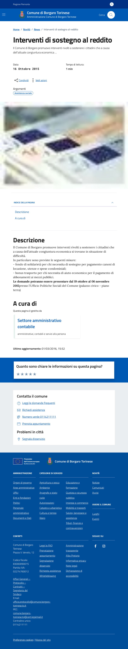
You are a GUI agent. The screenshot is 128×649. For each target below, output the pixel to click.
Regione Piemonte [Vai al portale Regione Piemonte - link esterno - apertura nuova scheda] (21, 4)
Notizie (96, 482)
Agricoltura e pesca (49, 482)
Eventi (95, 519)
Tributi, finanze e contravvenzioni (74, 525)
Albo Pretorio (72, 555)
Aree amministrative (23, 488)
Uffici (15, 493)
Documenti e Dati (22, 518)
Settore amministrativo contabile (39, 323)
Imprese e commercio (77, 503)
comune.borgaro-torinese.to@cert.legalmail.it (28, 615)
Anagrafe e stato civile (48, 495)
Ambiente (45, 488)
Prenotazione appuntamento (47, 553)
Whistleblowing (48, 576)
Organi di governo (22, 482)
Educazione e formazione (73, 485)
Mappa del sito (43, 640)
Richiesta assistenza (50, 571)
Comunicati (98, 488)
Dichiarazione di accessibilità (74, 573)
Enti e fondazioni (22, 498)
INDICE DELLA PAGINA (64, 203)
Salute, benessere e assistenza (76, 515)
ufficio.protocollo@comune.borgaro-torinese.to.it (32, 603)
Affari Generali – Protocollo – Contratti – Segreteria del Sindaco (21, 586)
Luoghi (95, 514)
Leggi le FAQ (46, 545)
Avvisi (95, 493)
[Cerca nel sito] (111, 15)
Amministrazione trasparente (75, 548)
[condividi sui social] (21, 80)
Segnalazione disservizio (47, 563)
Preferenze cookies (23, 640)
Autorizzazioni (47, 503)
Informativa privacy (76, 561)
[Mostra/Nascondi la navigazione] (4, 14)
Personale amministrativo (21, 510)
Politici (16, 503)
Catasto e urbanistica (51, 508)
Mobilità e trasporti (76, 508)
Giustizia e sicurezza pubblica (76, 495)
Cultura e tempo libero (48, 515)
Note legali (71, 566)
